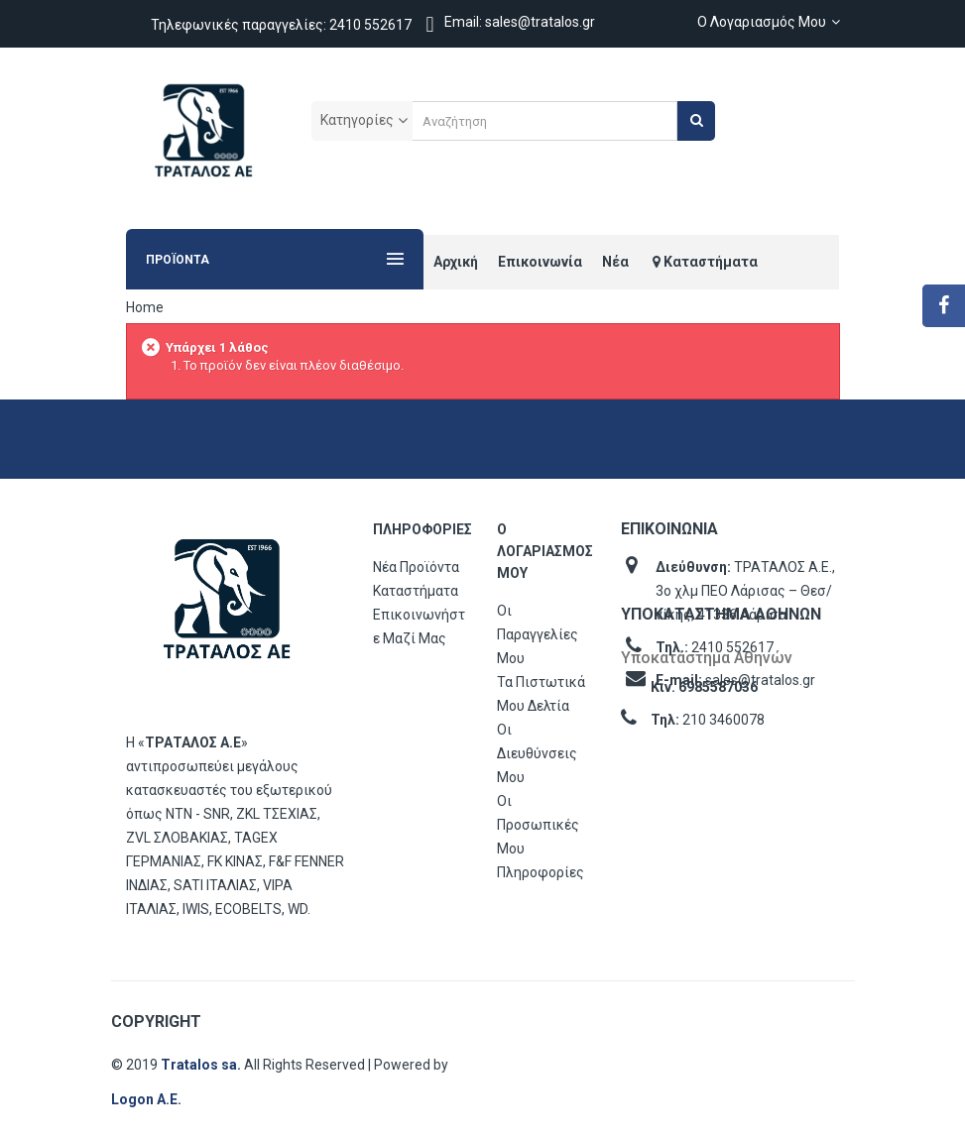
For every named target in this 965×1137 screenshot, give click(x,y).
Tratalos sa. (202, 1065)
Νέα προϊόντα (416, 567)
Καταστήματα (415, 591)
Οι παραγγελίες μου (537, 634)
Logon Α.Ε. (146, 1099)
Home (145, 307)
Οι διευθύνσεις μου (537, 753)
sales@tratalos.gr (760, 680)
